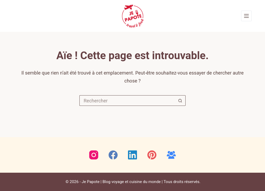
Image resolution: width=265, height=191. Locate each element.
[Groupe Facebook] (171, 154)
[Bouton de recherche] (180, 100)
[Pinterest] (151, 154)
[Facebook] (113, 154)
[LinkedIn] (132, 154)
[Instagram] (93, 154)
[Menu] (246, 16)
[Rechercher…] (127, 100)
